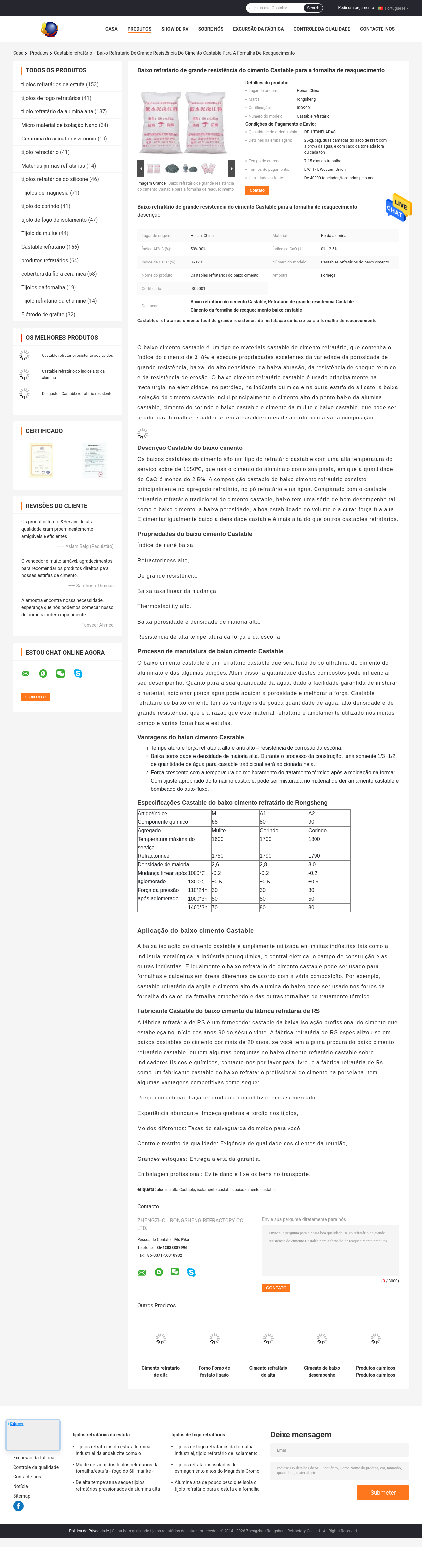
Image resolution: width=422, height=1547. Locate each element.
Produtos (140, 29)
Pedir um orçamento (356, 7)
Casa (112, 29)
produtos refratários (44, 260)
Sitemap (21, 1496)
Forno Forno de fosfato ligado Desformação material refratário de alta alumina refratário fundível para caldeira (214, 1371)
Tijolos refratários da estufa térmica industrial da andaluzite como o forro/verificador (113, 1451)
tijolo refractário (40, 152)
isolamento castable (215, 1189)
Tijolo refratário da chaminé (53, 301)
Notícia (20, 1486)
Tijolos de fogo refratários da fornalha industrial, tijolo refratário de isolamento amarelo (216, 1451)
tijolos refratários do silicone (54, 179)
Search (313, 8)
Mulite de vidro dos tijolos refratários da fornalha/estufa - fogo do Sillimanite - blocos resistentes (117, 1469)
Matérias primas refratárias (53, 166)
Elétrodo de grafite (42, 314)
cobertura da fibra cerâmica (53, 274)
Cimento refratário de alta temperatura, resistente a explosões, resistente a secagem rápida (268, 1371)
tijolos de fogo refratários (50, 98)
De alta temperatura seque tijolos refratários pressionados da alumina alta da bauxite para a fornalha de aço (118, 1487)
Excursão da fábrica (258, 29)
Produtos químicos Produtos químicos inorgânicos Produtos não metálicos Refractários (375, 1371)
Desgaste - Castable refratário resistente (77, 393)
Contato (257, 190)
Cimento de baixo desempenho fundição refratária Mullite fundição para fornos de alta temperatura (321, 1371)
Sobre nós (211, 29)
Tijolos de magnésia (45, 193)
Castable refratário (73, 53)
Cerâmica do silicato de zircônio (58, 139)
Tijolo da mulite (39, 233)
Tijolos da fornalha (43, 287)
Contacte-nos (377, 29)
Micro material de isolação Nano (59, 125)
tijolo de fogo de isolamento (54, 220)
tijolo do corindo (40, 206)
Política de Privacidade (89, 1531)
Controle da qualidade (322, 29)
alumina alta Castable (176, 1189)
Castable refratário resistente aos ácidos (77, 355)
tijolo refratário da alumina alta (57, 111)
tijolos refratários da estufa (53, 84)
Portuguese (397, 8)
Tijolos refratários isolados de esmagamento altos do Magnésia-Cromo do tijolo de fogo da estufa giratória (217, 1469)
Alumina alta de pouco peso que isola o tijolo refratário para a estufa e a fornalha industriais (217, 1487)
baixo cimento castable (255, 1189)
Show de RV (174, 29)
